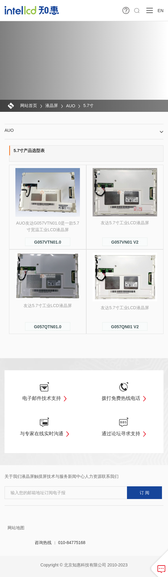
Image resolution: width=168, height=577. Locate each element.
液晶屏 (51, 105)
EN (160, 10)
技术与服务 (57, 476)
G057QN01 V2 (125, 326)
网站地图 (16, 528)
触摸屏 (40, 476)
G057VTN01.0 (47, 242)
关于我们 (13, 476)
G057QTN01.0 (47, 326)
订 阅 (144, 492)
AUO (70, 105)
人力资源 (93, 476)
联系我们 (110, 476)
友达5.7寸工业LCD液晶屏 (125, 222)
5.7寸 (88, 105)
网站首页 (28, 105)
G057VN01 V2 (124, 242)
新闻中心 (76, 476)
